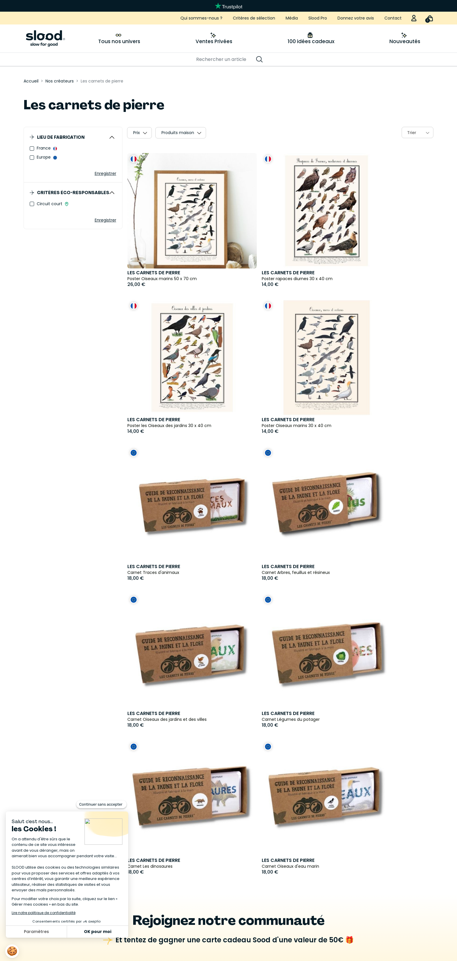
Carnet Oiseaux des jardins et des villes (167, 572)
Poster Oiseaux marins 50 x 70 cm (162, 279)
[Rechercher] (225, 59)
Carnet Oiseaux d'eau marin (156, 719)
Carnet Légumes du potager (260, 572)
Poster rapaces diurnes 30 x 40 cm (266, 279)
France (44, 148)
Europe (44, 157)
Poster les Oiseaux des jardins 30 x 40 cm (377, 279)
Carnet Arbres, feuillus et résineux (369, 425)
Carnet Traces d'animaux (257, 425)
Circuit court (50, 204)
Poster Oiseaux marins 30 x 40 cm (162, 425)
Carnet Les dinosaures (357, 572)
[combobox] (417, 132)
